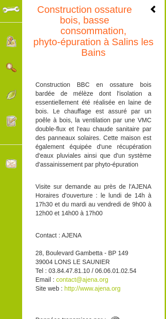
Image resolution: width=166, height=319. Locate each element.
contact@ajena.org (82, 279)
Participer (11, 121)
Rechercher (11, 68)
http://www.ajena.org (91, 288)
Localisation (11, 41)
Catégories (11, 94)
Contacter (11, 163)
